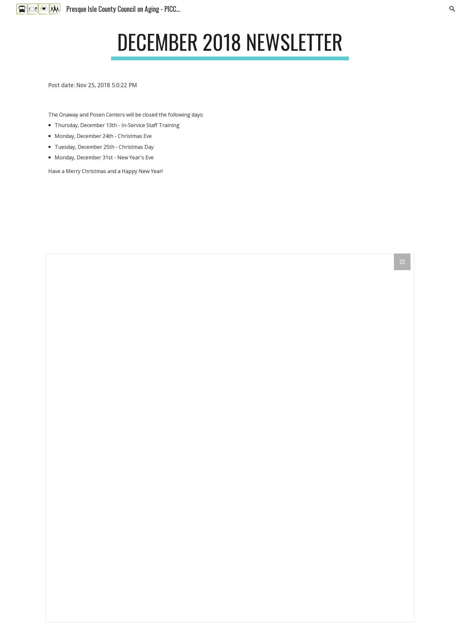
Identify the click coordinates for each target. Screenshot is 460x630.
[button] (452, 9)
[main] (230, 45)
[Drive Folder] (230, 438)
